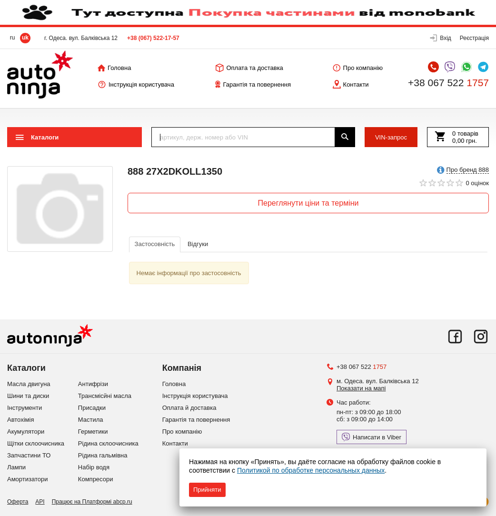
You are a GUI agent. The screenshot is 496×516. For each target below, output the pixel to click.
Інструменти (24, 407)
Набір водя (93, 467)
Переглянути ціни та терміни (308, 203)
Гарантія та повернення (196, 419)
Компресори (95, 479)
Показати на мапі (361, 388)
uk (25, 37)
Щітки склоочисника (35, 443)
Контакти (175, 443)
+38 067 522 (448, 83)
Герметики (93, 431)
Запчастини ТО (28, 455)
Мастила (90, 419)
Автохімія (20, 419)
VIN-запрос (391, 137)
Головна (174, 383)
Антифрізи (93, 383)
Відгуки (198, 244)
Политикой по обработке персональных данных (311, 470)
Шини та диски (28, 395)
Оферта (17, 501)
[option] (60, 209)
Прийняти (207, 489)
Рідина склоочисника (108, 443)
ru (12, 37)
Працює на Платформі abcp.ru (92, 501)
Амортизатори (27, 479)
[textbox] (243, 137)
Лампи (16, 467)
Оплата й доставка (189, 407)
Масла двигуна (28, 383)
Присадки (92, 407)
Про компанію (182, 431)
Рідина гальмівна (103, 455)
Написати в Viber (371, 437)
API (39, 501)
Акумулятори (25, 431)
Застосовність (155, 244)
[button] (440, 38)
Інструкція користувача (195, 395)
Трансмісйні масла (104, 395)
